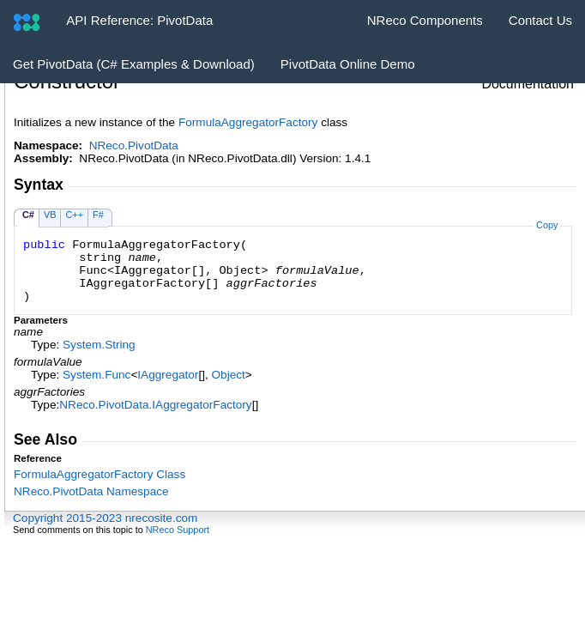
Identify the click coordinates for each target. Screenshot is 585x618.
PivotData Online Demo (347, 64)
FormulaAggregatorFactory (247, 122)
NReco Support (177, 529)
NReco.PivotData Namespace (91, 491)
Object (228, 374)
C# (28, 214)
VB (50, 214)
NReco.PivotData (133, 145)
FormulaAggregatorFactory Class (99, 474)
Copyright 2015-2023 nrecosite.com (105, 518)
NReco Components (425, 20)
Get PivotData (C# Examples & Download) (134, 64)
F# (98, 214)
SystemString (99, 344)
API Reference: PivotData (139, 20)
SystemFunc (96, 374)
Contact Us (540, 20)
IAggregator (167, 374)
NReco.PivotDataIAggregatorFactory (155, 404)
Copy (547, 225)
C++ (74, 214)
